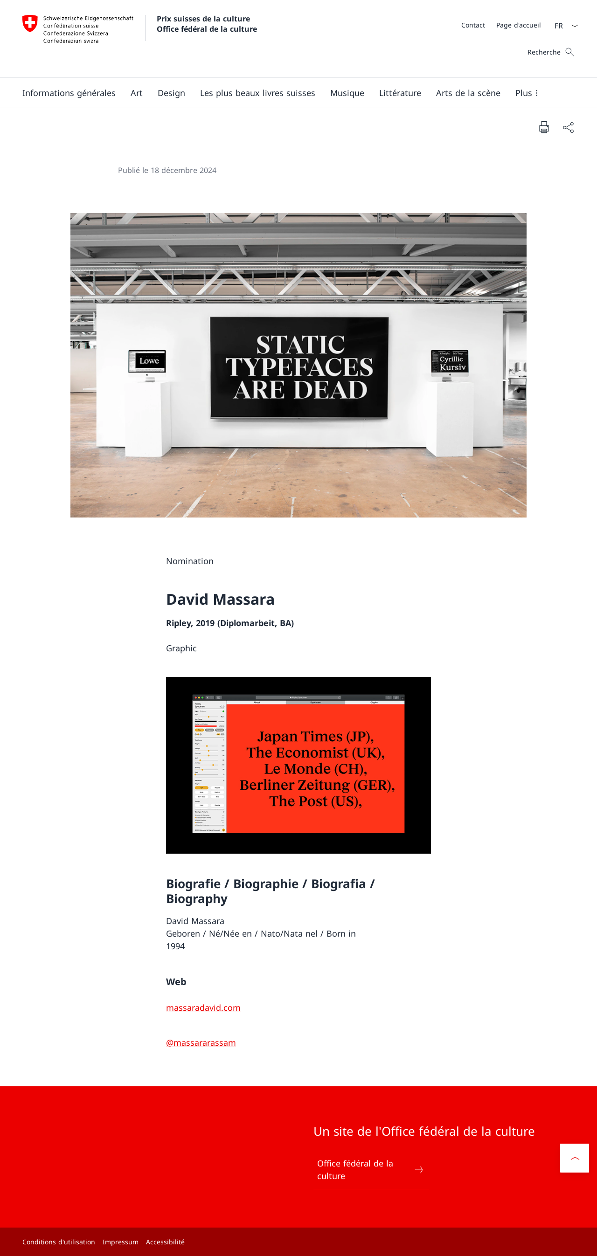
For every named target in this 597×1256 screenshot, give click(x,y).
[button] (69, 93)
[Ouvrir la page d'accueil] (139, 38)
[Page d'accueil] (519, 25)
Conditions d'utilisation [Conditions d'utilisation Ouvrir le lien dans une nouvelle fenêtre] (58, 1241)
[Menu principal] (291, 93)
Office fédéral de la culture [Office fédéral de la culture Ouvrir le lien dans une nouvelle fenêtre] (370, 1169)
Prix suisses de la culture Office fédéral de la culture (207, 24)
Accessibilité (165, 1241)
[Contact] (473, 25)
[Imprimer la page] (544, 127)
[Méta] (501, 25)
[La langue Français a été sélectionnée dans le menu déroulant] (563, 25)
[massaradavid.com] (203, 1007)
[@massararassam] (201, 1042)
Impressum (121, 1241)
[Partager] (568, 127)
